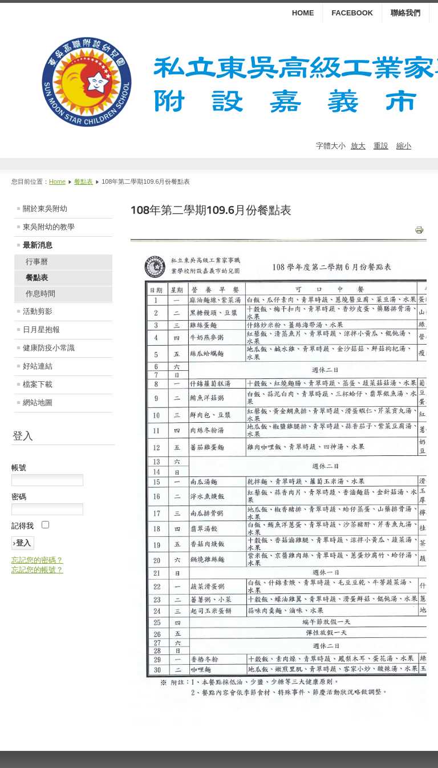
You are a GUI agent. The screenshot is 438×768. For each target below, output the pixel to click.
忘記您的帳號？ (37, 569)
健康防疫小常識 (49, 347)
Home (57, 181)
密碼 (18, 496)
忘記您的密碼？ (37, 560)
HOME (303, 13)
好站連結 (37, 366)
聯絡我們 (405, 13)
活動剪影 (37, 311)
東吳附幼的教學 (49, 227)
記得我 (22, 526)
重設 (381, 146)
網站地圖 (37, 402)
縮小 (403, 146)
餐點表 (83, 181)
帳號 (18, 467)
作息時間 (40, 293)
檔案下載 (37, 384)
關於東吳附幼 (45, 208)
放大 (358, 146)
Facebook (352, 13)
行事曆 (37, 261)
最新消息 (37, 245)
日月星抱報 (41, 329)
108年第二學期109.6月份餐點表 (211, 210)
